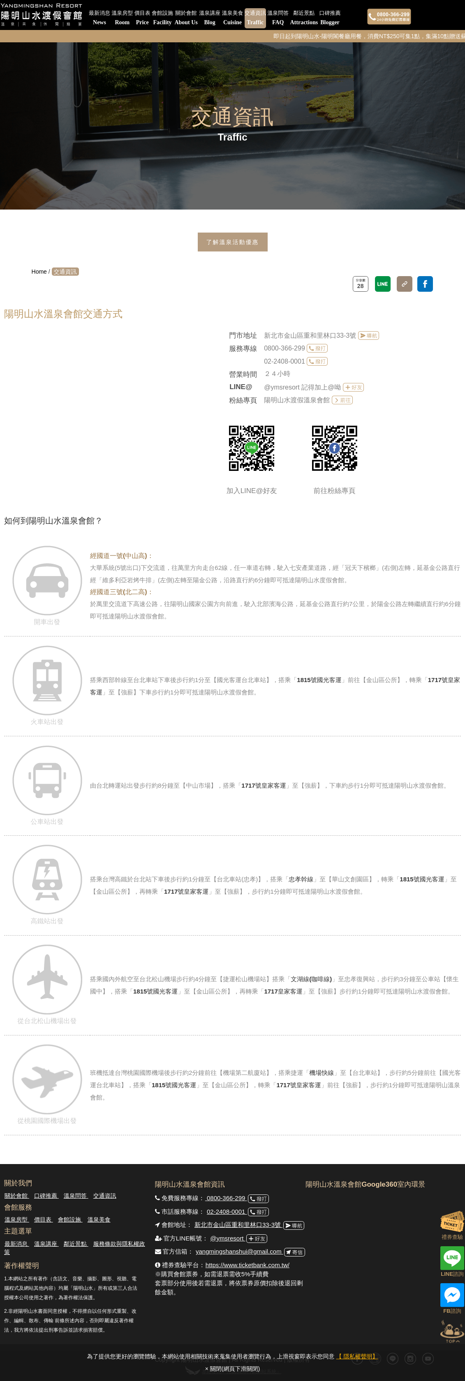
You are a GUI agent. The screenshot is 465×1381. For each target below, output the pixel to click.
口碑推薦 (330, 18)
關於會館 (185, 18)
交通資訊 (255, 18)
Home (39, 271)
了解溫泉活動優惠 (232, 242)
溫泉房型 (122, 18)
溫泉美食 (232, 18)
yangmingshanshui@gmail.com (239, 1251)
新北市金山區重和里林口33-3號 (311, 335)
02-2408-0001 (284, 361)
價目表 (142, 18)
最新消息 (99, 18)
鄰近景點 (304, 18)
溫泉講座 (209, 18)
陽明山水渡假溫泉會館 (297, 400)
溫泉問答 (278, 18)
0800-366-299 (284, 348)
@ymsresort (227, 1238)
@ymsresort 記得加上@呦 (302, 387)
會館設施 (162, 18)
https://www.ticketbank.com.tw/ (247, 1264)
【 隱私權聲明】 (357, 1356)
